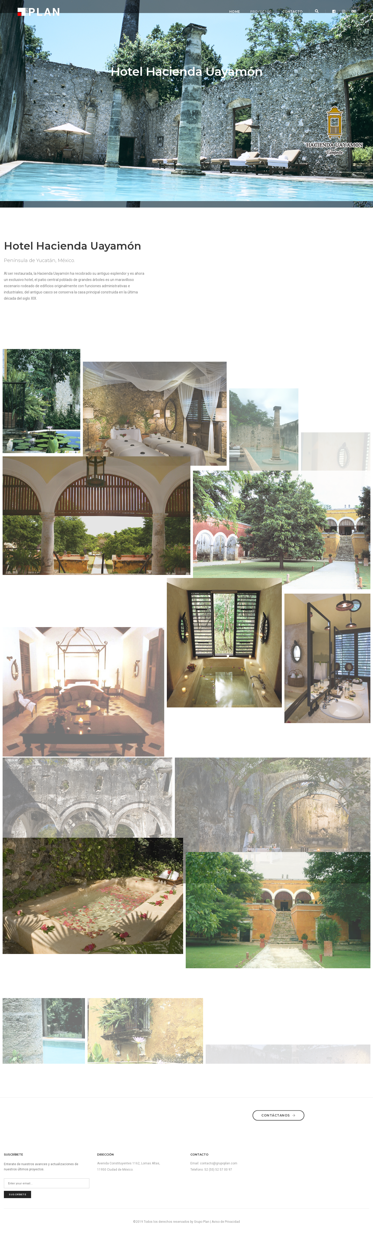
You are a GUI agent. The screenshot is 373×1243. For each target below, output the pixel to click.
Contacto (290, 9)
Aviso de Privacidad (225, 1222)
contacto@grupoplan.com (218, 1163)
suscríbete (17, 1194)
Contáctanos (278, 1114)
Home (232, 9)
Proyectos (259, 9)
